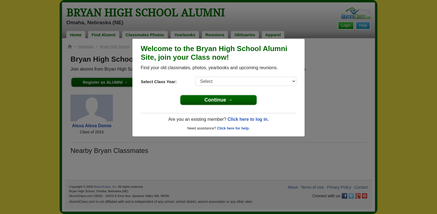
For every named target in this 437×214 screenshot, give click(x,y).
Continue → (219, 100)
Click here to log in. (248, 119)
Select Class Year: (159, 81)
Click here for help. (233, 128)
